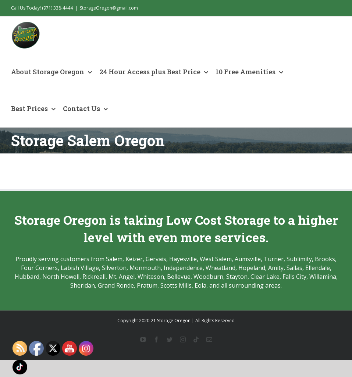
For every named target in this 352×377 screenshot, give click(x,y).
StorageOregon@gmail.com (109, 8)
